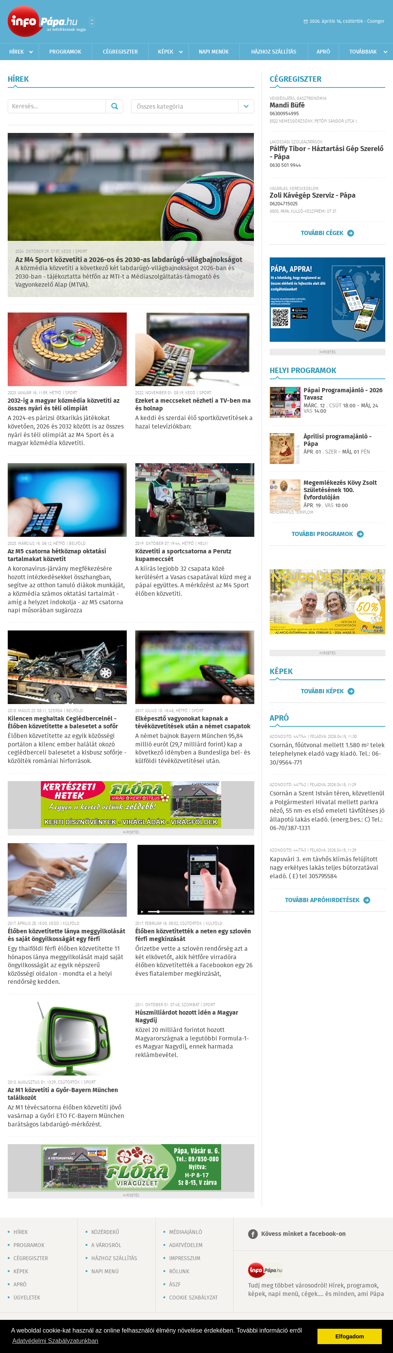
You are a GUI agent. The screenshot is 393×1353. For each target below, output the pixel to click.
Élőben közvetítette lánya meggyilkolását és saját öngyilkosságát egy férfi (66, 935)
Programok (65, 52)
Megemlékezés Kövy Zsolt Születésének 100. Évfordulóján (340, 490)
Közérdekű (105, 1232)
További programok (322, 534)
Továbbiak (363, 52)
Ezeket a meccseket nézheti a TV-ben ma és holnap (193, 404)
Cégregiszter (120, 52)
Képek (165, 52)
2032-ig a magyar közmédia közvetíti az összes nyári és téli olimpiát (63, 404)
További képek (322, 691)
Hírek (16, 52)
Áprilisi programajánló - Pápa (338, 440)
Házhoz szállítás (273, 52)
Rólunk (179, 1271)
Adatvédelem (186, 1245)
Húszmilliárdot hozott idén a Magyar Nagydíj (186, 1016)
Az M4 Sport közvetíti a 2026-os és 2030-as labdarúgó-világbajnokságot (128, 260)
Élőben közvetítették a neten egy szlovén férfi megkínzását (193, 935)
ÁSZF (175, 1285)
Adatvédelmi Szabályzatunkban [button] (55, 1341)
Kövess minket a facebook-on (303, 1234)
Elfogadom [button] (350, 1336)
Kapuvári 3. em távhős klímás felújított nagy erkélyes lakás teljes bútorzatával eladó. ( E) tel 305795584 (324, 868)
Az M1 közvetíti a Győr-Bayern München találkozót (63, 1094)
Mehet (114, 106)
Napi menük (214, 52)
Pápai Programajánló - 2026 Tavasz (343, 394)
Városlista (92, 22)
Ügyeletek (26, 1298)
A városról (106, 1245)
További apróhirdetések (322, 900)
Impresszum (184, 1258)
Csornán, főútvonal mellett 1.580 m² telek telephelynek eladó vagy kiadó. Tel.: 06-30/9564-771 (327, 754)
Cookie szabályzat (193, 1298)
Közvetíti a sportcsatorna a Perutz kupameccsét (183, 555)
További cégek (322, 233)
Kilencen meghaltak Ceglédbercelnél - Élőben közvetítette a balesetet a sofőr (63, 722)
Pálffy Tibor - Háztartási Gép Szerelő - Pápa (327, 153)
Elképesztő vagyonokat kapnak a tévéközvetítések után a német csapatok (192, 722)
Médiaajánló (185, 1232)
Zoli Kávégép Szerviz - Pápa (313, 195)
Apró (323, 52)
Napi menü (105, 1271)
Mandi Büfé (287, 105)
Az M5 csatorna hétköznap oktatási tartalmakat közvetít (57, 555)
